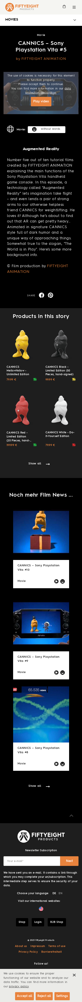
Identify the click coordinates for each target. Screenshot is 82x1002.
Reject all (44, 996)
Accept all (24, 996)
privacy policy (19, 986)
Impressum (37, 946)
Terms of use (56, 946)
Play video (41, 101)
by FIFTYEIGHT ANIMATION (41, 59)
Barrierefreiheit (51, 952)
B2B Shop (56, 922)
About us (21, 946)
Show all (34, 463)
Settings (62, 996)
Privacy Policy (28, 952)
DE (54, 893)
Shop (22, 922)
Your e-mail (15, 861)
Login (38, 922)
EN (60, 893)
